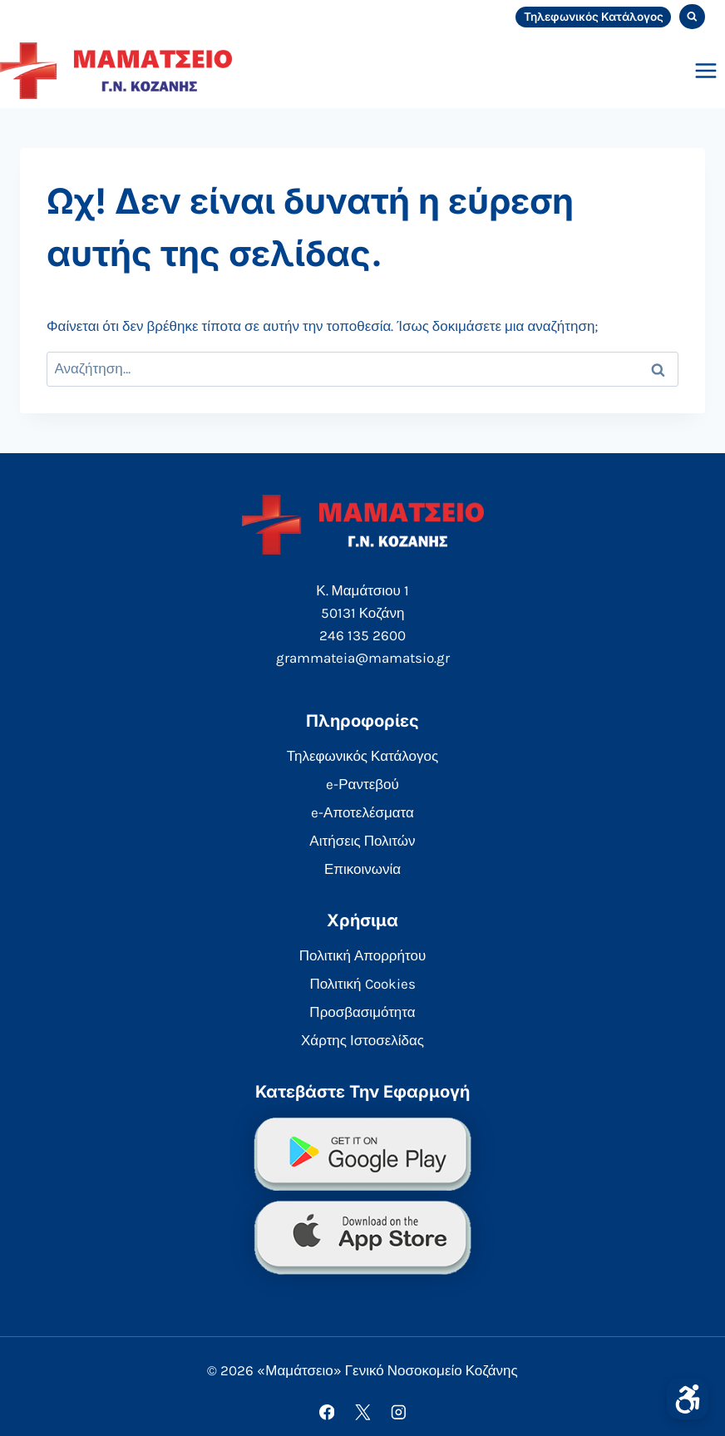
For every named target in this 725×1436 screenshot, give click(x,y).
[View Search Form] (692, 17)
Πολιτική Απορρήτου (362, 955)
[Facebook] (326, 1412)
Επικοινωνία (362, 869)
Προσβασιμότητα (362, 1012)
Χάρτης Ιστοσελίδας (362, 1040)
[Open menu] (705, 70)
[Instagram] (397, 1412)
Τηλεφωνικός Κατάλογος (593, 16)
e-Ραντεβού (362, 784)
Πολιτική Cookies (362, 983)
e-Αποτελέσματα (362, 812)
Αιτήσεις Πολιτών (362, 840)
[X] (362, 1412)
